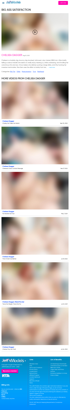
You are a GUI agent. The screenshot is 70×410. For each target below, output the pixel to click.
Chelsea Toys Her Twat (9, 349)
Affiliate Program (34, 375)
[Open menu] (3, 3)
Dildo (18, 71)
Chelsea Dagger (11, 55)
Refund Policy (33, 373)
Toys (34, 71)
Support (32, 379)
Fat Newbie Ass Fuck (8, 213)
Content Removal (35, 377)
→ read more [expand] (51, 67)
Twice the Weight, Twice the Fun (11, 304)
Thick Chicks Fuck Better (9, 259)
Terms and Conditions (36, 367)
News (31, 383)
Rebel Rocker (19, 302)
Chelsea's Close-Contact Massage (12, 168)
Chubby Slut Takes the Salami (11, 123)
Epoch (3, 394)
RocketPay (4, 393)
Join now (63, 3)
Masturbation (26, 71)
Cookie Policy (33, 371)
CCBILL (3, 396)
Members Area (34, 364)
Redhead (40, 71)
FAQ (31, 365)
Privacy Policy (34, 369)
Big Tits (12, 71)
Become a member (10, 371)
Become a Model (34, 381)
